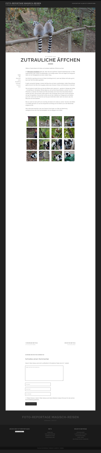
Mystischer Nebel (31, 344)
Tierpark (18, 85)
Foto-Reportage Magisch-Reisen (23, 3)
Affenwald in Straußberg (33, 71)
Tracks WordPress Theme (44, 448)
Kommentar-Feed (50, 435)
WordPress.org (50, 437)
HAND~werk (80, 437)
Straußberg (18, 81)
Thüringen (18, 83)
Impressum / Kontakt (50, 420)
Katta (19, 80)
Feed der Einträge (50, 434)
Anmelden (50, 432)
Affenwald (18, 78)
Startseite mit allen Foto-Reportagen (83, 3)
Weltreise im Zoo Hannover (80, 439)
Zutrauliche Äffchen (81, 434)
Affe (20, 76)
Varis (19, 86)
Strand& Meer (71, 344)
